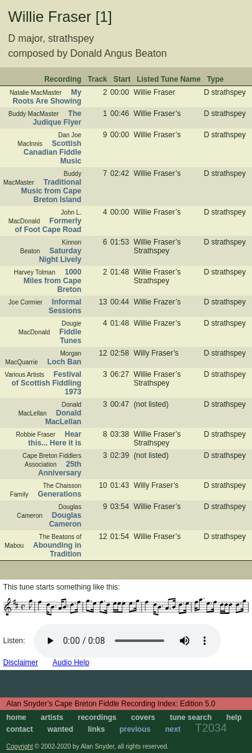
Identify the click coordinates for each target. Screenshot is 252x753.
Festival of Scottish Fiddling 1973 (46, 383)
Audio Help (70, 662)
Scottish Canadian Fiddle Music (53, 152)
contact (19, 729)
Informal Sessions (65, 306)
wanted (60, 729)
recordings (97, 717)
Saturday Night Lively (60, 255)
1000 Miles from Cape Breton (53, 281)
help (234, 717)
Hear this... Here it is (54, 438)
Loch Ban (64, 361)
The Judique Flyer (56, 118)
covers (143, 717)
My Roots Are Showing (46, 96)
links (96, 729)
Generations (59, 494)
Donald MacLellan (63, 417)
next (173, 729)
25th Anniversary (59, 468)
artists (52, 717)
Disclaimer (20, 662)
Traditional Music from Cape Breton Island (51, 191)
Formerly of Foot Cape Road (48, 225)
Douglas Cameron (65, 519)
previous (134, 729)
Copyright (19, 746)
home (16, 717)
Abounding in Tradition (57, 549)
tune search (190, 717)
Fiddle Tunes (70, 336)
